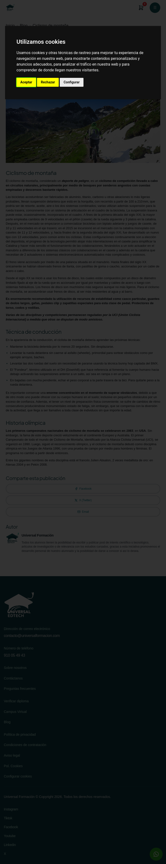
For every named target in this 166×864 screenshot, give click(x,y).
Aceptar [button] (26, 82)
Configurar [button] (72, 82)
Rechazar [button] (48, 82)
